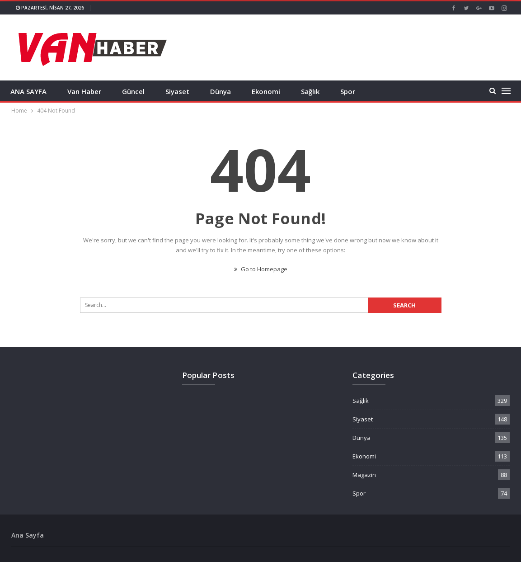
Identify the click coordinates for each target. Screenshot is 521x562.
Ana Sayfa (27, 535)
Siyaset (177, 91)
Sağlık (310, 91)
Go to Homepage (260, 269)
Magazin (364, 475)
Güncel (133, 91)
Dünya (220, 91)
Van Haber (84, 91)
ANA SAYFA (28, 91)
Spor (347, 91)
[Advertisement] (346, 46)
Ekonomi (266, 91)
